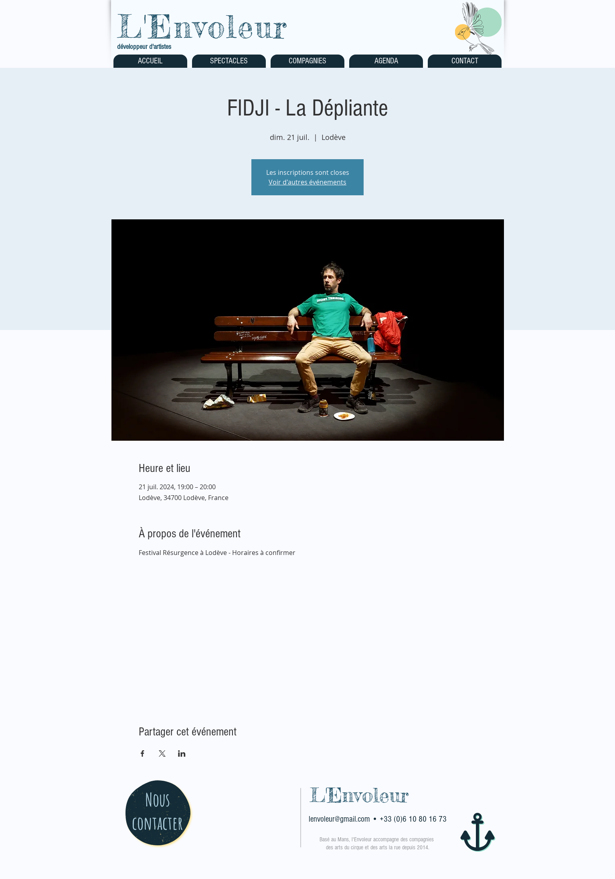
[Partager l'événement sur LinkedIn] (182, 753)
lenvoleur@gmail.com (339, 819)
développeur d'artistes (144, 47)
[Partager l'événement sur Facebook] (142, 753)
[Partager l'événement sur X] (162, 753)
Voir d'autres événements (307, 182)
